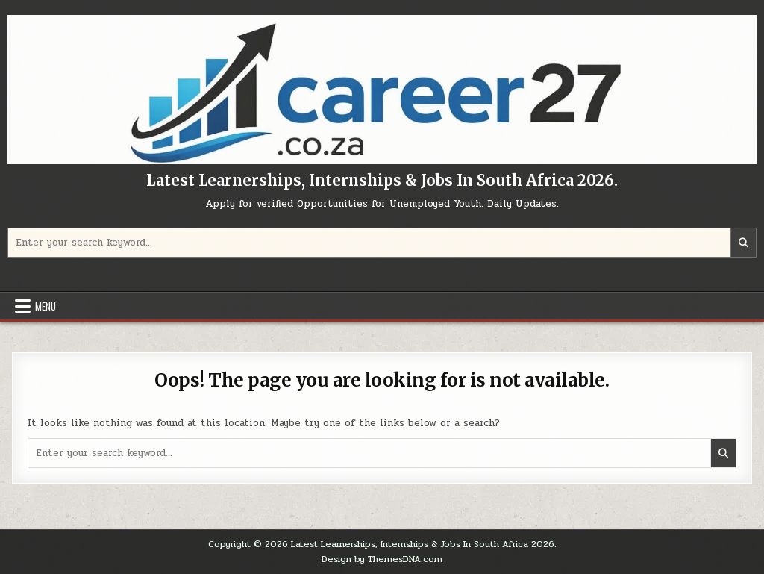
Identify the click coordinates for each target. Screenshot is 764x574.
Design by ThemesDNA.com (382, 559)
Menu (45, 306)
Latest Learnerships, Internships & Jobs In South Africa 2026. (382, 180)
